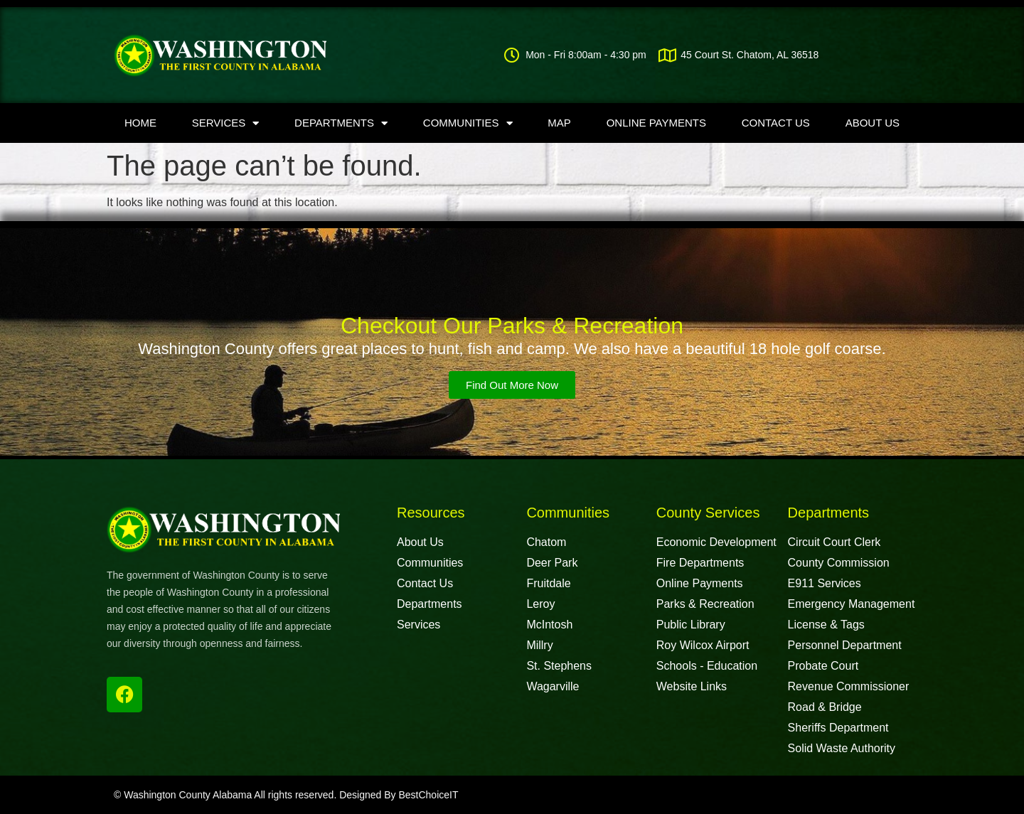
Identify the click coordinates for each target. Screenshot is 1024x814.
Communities (468, 123)
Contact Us (776, 123)
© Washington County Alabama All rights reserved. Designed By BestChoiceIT (286, 794)
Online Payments (656, 123)
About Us (873, 123)
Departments (341, 123)
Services (226, 123)
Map (559, 123)
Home (140, 123)
